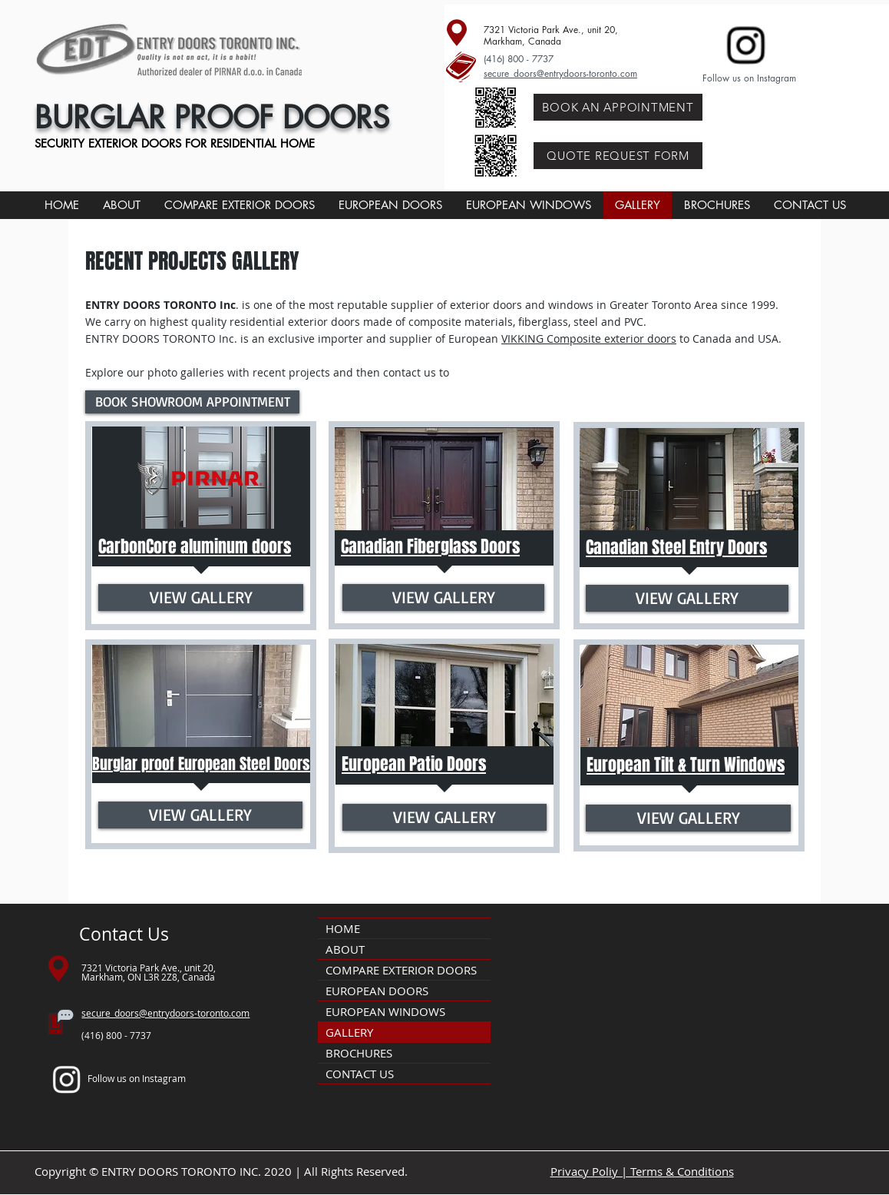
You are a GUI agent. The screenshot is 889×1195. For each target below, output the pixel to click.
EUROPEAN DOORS (377, 990)
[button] (390, 205)
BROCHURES (359, 1053)
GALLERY (349, 1032)
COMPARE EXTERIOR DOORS (401, 970)
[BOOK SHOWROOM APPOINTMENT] (192, 401)
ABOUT (345, 949)
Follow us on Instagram (749, 78)
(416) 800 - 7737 (519, 58)
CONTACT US (360, 1073)
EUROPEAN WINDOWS (385, 1011)
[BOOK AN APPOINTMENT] (618, 107)
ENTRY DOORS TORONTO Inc (160, 304)
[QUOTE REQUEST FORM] (618, 155)
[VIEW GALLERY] (200, 597)
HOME (343, 928)
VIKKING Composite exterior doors (588, 338)
